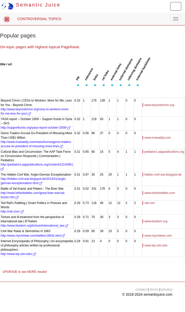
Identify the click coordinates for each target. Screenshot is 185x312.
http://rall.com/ (12, 211)
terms (154, 289)
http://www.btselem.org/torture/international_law (34, 225)
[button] (78, 85)
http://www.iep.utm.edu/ (18, 254)
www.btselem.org (155, 221)
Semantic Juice (30, 5)
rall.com (149, 203)
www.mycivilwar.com (158, 235)
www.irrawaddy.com (157, 137)
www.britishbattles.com (159, 193)
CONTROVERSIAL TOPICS (39, 19)
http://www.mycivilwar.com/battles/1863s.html (33, 235)
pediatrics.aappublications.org (164, 151)
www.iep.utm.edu (155, 245)
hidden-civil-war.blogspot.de (162, 174)
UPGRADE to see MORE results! (25, 272)
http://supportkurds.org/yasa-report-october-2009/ (35, 127)
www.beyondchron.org (159, 105)
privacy (166, 289)
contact (141, 289)
